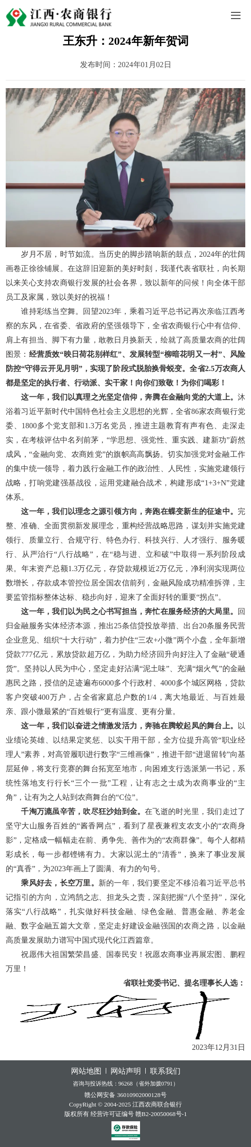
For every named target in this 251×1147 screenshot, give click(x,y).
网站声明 (125, 1071)
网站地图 (86, 1071)
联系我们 (165, 1071)
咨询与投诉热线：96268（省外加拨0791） (126, 1083)
